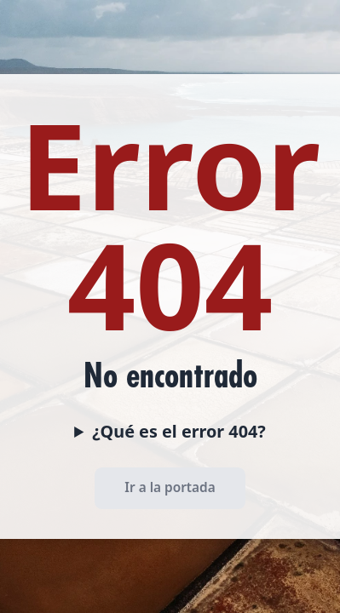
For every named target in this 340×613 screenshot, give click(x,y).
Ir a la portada (169, 487)
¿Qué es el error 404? (179, 431)
